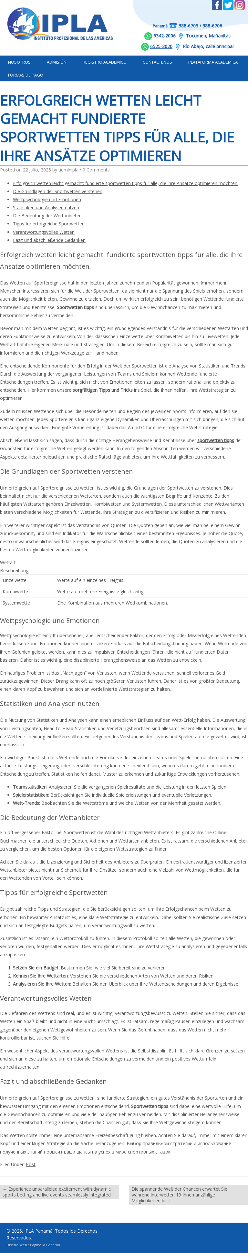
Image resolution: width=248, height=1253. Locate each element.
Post (31, 1164)
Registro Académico (105, 62)
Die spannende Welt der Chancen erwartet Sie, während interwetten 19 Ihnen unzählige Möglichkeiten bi (180, 1195)
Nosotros (19, 62)
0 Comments (96, 170)
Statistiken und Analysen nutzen (46, 207)
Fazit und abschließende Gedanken (49, 240)
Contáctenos (157, 62)
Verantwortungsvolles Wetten (44, 232)
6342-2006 (164, 36)
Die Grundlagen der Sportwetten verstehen (57, 191)
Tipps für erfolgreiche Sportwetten (49, 224)
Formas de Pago (25, 75)
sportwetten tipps (215, 440)
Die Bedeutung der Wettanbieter (47, 215)
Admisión (57, 62)
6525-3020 (161, 46)
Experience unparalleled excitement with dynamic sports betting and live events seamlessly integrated (57, 1192)
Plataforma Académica (213, 62)
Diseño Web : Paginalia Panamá (33, 1244)
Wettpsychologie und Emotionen (47, 199)
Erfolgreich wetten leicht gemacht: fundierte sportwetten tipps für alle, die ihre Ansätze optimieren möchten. (125, 183)
